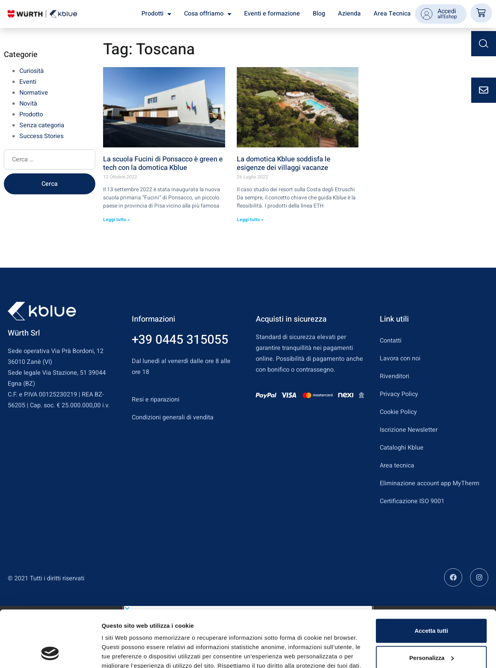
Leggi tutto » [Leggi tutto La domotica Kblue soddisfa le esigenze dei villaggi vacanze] (250, 219)
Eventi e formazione (272, 13)
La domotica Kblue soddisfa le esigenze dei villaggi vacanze (284, 163)
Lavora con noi (400, 358)
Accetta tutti (431, 578)
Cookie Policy (398, 412)
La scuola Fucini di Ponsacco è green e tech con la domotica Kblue (163, 163)
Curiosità (31, 71)
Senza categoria (41, 125)
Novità (28, 103)
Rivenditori (394, 376)
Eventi (27, 82)
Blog (319, 13)
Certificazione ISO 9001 (412, 501)
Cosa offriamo (207, 14)
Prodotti (156, 14)
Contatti (390, 340)
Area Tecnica (392, 13)
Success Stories (41, 136)
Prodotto (31, 114)
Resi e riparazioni (155, 399)
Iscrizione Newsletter (408, 429)
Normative (33, 92)
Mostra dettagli (122, 652)
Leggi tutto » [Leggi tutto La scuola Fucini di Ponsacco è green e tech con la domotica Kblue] (116, 219)
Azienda (349, 13)
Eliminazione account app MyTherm (429, 483)
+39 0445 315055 (180, 340)
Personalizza (431, 604)
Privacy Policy (399, 394)
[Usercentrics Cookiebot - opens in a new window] (50, 653)
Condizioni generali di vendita (173, 417)
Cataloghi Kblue (402, 447)
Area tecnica (397, 465)
